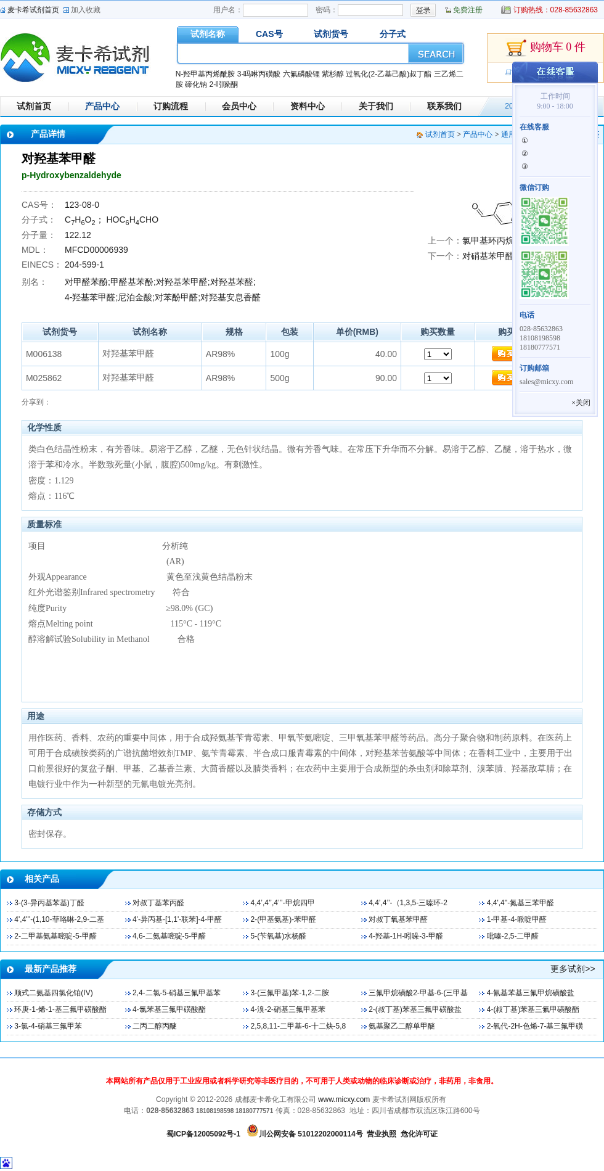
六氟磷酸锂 (301, 74)
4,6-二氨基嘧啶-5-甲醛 (169, 936)
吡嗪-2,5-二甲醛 (513, 936)
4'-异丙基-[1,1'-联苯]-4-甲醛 (177, 919)
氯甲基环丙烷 (488, 240)
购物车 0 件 (545, 48)
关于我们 (376, 106)
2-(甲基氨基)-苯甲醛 (284, 919)
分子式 (393, 34)
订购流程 (170, 106)
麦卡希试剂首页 (33, 10)
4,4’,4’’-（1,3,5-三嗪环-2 (408, 902)
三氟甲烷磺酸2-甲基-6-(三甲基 (418, 992)
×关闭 (580, 402)
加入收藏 (85, 10)
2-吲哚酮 (223, 84)
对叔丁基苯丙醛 (158, 902)
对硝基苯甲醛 (488, 256)
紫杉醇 (333, 74)
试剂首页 (34, 106)
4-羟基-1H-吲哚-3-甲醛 (406, 936)
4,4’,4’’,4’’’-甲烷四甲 (283, 902)
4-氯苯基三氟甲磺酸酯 (169, 1009)
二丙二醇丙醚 (155, 1026)
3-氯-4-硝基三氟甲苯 (47, 1026)
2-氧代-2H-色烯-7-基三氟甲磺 (535, 1026)
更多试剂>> (572, 969)
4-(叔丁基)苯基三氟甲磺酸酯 (533, 1009)
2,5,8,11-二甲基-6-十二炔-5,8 (298, 1026)
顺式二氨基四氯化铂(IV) (53, 992)
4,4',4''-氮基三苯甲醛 (521, 902)
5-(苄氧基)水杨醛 (279, 936)
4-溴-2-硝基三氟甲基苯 (288, 1009)
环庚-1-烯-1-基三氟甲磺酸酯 (60, 1009)
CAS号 (269, 34)
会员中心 (239, 106)
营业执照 (381, 1134)
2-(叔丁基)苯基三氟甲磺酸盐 (415, 1009)
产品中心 (102, 106)
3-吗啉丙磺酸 (259, 74)
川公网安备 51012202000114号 (311, 1134)
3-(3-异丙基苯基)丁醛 (49, 902)
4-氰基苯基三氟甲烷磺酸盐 (531, 992)
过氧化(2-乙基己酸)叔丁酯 (388, 74)
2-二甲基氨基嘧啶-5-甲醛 (55, 936)
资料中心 (307, 106)
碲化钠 (196, 84)
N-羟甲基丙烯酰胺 (205, 74)
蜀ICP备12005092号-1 (203, 1134)
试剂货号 (331, 34)
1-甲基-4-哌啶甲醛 (517, 919)
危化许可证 (419, 1134)
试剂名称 (207, 34)
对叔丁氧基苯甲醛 (398, 919)
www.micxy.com (344, 1099)
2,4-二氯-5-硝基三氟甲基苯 (177, 992)
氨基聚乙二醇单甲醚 (402, 1026)
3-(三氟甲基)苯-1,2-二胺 (290, 992)
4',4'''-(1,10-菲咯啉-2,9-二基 (59, 919)
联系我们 (444, 106)
